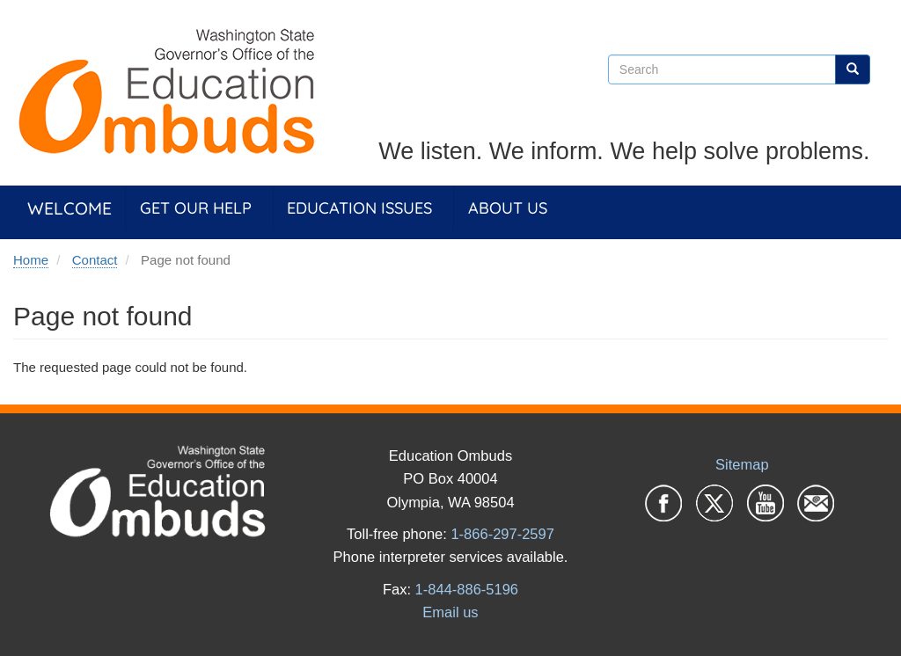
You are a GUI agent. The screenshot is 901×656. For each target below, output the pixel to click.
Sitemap (742, 464)
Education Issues (359, 208)
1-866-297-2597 (501, 534)
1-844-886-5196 (466, 589)
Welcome (69, 208)
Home (30, 259)
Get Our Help (196, 208)
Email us (450, 612)
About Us (507, 208)
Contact (95, 259)
